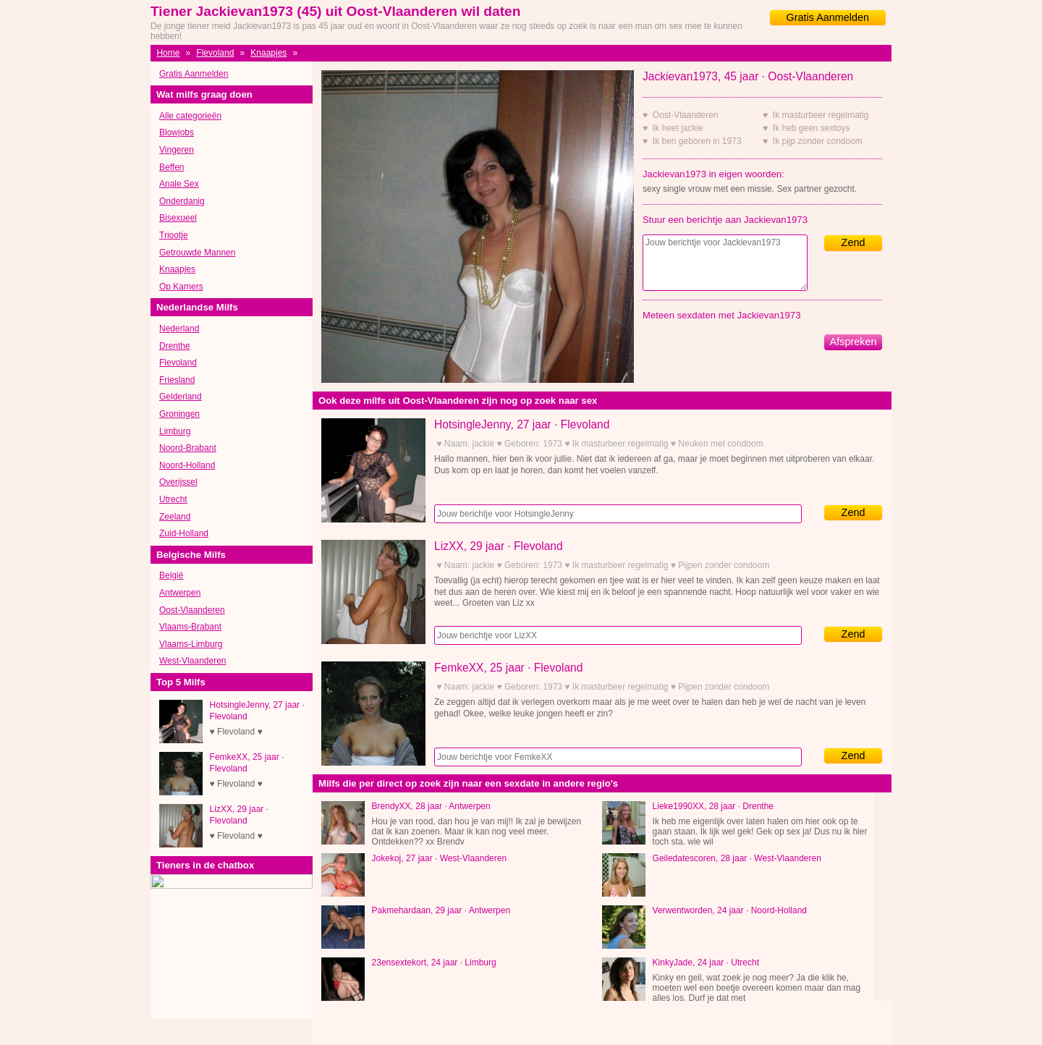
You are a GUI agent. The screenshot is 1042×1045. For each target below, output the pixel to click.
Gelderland (180, 397)
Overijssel (178, 482)
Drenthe (174, 346)
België (171, 575)
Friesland (177, 380)
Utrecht (173, 499)
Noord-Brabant (187, 448)
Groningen (179, 414)
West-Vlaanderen (192, 661)
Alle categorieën (190, 116)
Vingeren (176, 150)
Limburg (174, 431)
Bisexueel (178, 218)
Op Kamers (181, 287)
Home (167, 53)
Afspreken (853, 341)
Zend (853, 242)
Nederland (179, 328)
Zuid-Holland (183, 533)
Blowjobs (176, 132)
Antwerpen (179, 593)
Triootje (173, 235)
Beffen (171, 167)
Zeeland (174, 517)
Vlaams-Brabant (190, 627)
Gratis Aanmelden (828, 17)
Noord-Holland (187, 465)
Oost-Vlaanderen (192, 610)
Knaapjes (268, 53)
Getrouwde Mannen (197, 253)
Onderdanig (182, 201)
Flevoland (215, 53)
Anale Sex (179, 184)
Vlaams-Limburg (190, 644)
